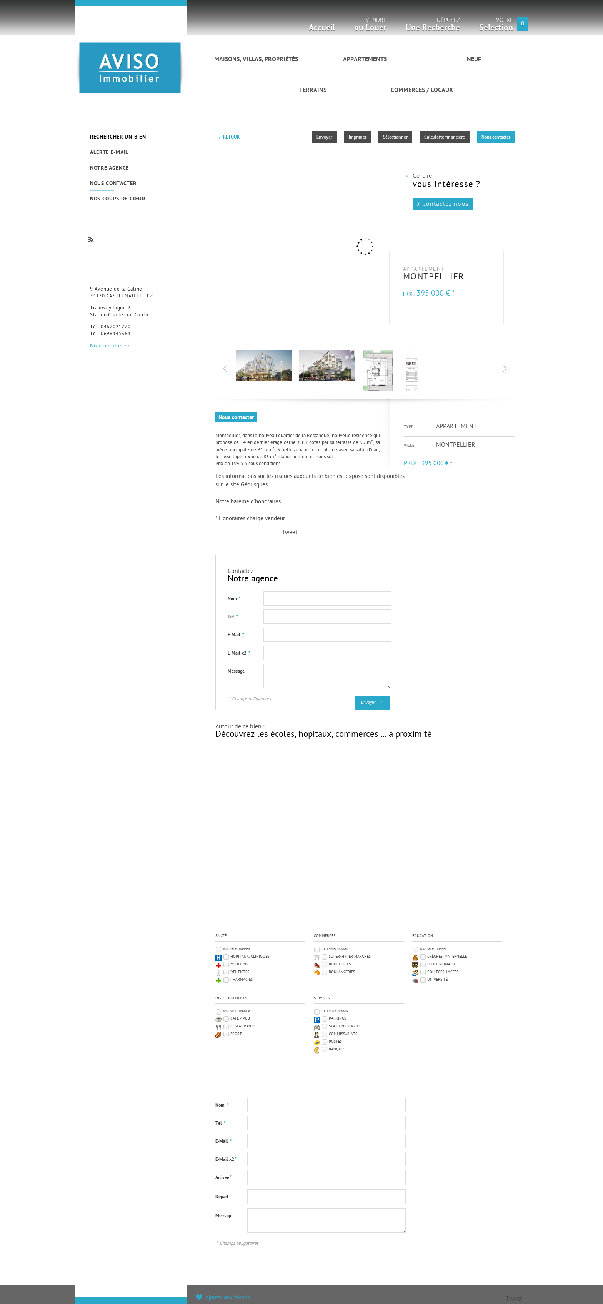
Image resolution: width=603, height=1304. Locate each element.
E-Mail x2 (239, 653)
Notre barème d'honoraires (248, 502)
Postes (335, 1041)
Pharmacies (241, 979)
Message (236, 671)
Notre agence (109, 168)
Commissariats (343, 1034)
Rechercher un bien (118, 137)
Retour (231, 137)
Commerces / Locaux (422, 90)
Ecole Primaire (441, 964)
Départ (223, 1197)
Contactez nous (445, 204)
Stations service (345, 1026)
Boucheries (340, 964)
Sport (236, 1034)
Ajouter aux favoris (227, 1297)
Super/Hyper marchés (350, 956)
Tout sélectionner (236, 949)
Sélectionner (395, 137)
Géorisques (254, 485)
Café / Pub (240, 1018)
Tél (233, 617)
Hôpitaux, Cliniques (249, 956)
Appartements (365, 59)
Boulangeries (342, 972)
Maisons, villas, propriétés (256, 59)
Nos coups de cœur (117, 199)
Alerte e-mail (109, 152)
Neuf (474, 59)
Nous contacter (113, 183)
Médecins (239, 964)
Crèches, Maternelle (447, 956)
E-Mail (236, 635)
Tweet (289, 532)
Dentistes (239, 972)
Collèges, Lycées (442, 972)
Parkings (337, 1018)
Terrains (312, 90)
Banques (337, 1049)
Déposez (433, 27)
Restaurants (242, 1026)
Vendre (370, 27)
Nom (234, 599)
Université (437, 979)
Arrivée (223, 1178)
